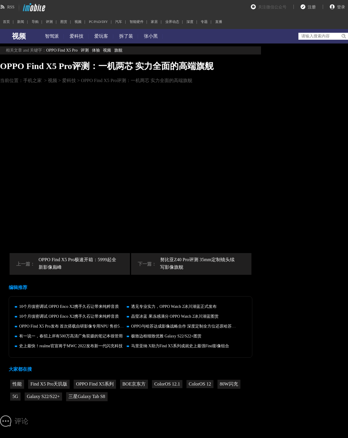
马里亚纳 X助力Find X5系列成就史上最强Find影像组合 (180, 346)
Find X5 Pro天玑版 (48, 383)
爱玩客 (101, 36)
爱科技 (77, 36)
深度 (189, 22)
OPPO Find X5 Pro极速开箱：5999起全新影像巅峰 (77, 263)
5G (15, 396)
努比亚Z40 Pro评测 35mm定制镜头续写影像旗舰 (197, 263)
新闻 (20, 22)
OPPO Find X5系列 (95, 383)
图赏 (63, 22)
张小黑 (151, 36)
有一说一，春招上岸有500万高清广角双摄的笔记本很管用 (71, 336)
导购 (35, 22)
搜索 (343, 36)
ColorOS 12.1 (167, 383)
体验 (96, 50)
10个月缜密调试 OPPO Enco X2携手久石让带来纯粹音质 (69, 306)
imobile (33, 7)
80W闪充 (229, 383)
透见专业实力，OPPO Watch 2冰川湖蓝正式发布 (174, 306)
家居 (154, 22)
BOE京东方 (134, 383)
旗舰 (118, 50)
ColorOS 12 (200, 383)
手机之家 (32, 80)
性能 (17, 383)
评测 (49, 22)
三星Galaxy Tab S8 (86, 396)
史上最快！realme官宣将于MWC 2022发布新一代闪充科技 (71, 346)
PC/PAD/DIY (98, 22)
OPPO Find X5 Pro (62, 50)
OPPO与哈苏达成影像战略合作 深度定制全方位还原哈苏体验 (185, 326)
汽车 (118, 22)
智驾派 (52, 36)
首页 (6, 22)
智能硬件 (137, 22)
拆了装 (126, 36)
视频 (78, 22)
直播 (218, 22)
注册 (312, 7)
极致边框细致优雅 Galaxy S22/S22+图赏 (166, 336)
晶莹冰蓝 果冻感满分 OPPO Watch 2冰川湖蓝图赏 (175, 316)
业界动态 (172, 22)
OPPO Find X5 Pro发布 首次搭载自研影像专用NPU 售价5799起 (74, 326)
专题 (204, 22)
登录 (341, 7)
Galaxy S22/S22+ (43, 396)
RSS (10, 7)
